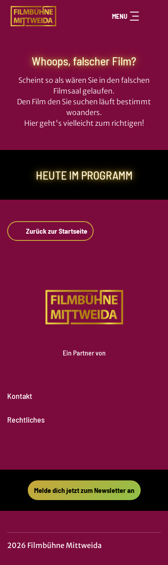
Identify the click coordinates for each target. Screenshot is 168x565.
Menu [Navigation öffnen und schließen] (125, 16)
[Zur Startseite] (39, 16)
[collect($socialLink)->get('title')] (74, 450)
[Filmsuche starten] (152, 16)
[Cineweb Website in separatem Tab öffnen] (84, 361)
